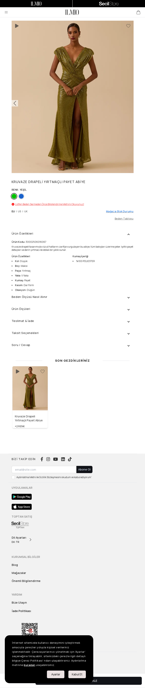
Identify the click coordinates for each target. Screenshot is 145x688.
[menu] (6, 12)
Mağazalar (19, 573)
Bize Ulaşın (19, 602)
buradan (29, 665)
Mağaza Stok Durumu (120, 211)
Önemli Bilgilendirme (26, 581)
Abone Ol (84, 469)
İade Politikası (21, 611)
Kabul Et (77, 674)
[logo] (72, 12)
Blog (15, 565)
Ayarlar (55, 674)
